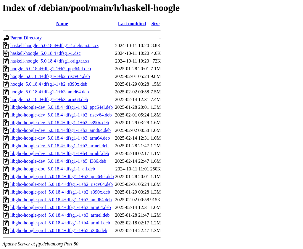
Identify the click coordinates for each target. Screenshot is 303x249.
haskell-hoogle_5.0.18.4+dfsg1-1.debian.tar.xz (54, 45)
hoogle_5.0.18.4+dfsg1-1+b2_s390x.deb (48, 84)
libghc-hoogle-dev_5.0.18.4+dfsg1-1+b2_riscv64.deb (61, 114)
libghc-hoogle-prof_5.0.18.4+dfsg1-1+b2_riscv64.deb (61, 184)
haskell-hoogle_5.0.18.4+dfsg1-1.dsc (45, 53)
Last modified (132, 23)
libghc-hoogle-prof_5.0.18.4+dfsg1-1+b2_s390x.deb (60, 191)
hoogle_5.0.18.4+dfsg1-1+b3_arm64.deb (49, 99)
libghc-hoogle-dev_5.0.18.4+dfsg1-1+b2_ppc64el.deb (61, 107)
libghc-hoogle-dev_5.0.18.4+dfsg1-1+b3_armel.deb (59, 145)
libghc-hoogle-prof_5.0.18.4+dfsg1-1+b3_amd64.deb (61, 199)
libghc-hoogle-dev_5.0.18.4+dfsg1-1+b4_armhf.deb (59, 153)
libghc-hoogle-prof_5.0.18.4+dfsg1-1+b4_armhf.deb (60, 222)
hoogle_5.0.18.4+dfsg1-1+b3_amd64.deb (49, 91)
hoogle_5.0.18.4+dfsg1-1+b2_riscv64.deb (50, 76)
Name (62, 23)
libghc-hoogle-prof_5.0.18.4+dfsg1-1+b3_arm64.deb (60, 207)
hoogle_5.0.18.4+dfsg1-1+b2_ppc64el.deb (50, 68)
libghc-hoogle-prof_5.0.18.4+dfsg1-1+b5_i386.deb (58, 230)
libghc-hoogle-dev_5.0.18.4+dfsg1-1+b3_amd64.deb (60, 130)
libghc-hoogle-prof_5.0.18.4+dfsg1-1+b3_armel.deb (59, 215)
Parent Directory (26, 37)
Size (156, 23)
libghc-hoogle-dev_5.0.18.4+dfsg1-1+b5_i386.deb (58, 161)
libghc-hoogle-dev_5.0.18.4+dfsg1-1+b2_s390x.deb (59, 122)
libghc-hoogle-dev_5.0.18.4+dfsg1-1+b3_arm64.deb (60, 138)
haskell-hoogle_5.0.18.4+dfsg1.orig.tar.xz (50, 60)
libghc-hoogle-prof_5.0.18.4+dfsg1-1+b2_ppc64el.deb (62, 176)
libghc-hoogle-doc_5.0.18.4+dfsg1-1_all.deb (52, 168)
